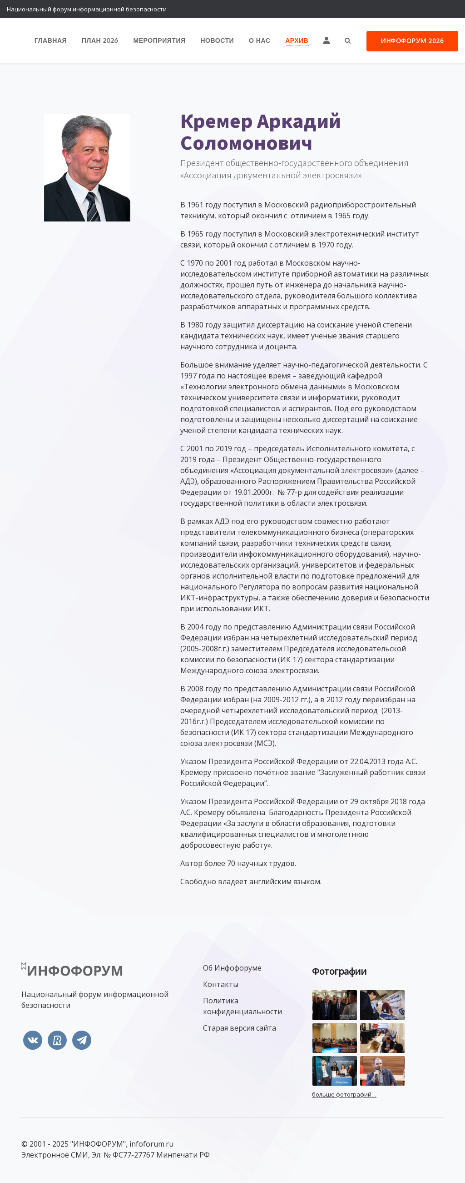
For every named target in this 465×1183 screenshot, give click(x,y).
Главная (53, 41)
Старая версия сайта (239, 1028)
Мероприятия (161, 41)
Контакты (220, 984)
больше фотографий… (344, 1094)
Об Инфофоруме (232, 968)
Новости (218, 41)
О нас (260, 41)
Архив (297, 41)
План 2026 (102, 41)
